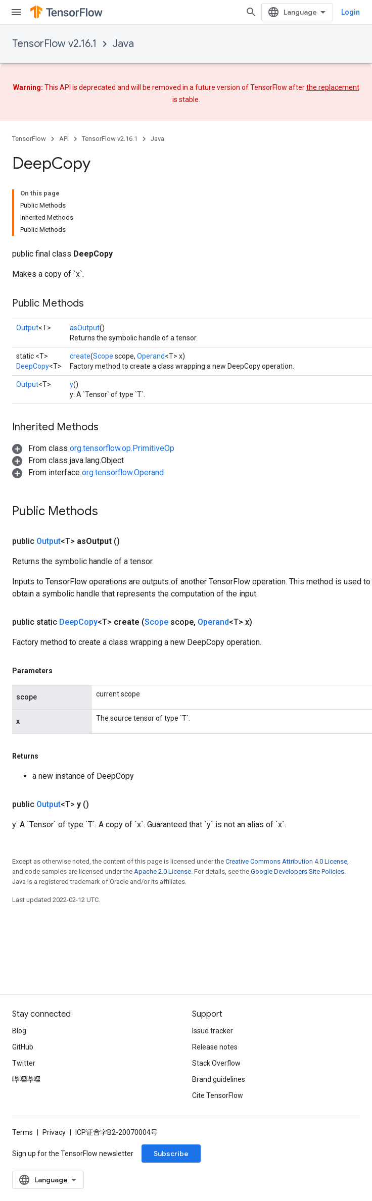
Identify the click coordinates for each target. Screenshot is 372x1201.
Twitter (23, 1063)
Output (27, 328)
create (80, 356)
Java (123, 43)
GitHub (22, 1047)
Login (350, 12)
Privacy (54, 1132)
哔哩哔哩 (26, 1079)
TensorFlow (29, 138)
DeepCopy (32, 366)
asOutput (85, 328)
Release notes (215, 1047)
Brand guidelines (218, 1079)
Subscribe (171, 1153)
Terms (22, 1132)
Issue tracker (212, 1031)
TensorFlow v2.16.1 (54, 43)
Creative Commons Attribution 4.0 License (286, 861)
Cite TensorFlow (217, 1095)
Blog (19, 1031)
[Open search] (251, 12)
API (64, 138)
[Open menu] (16, 12)
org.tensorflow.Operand (123, 472)
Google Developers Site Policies (297, 871)
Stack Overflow (216, 1063)
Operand (151, 356)
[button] (93, 448)
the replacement (332, 87)
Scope (103, 356)
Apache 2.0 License (162, 871)
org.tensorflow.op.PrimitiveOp (122, 448)
